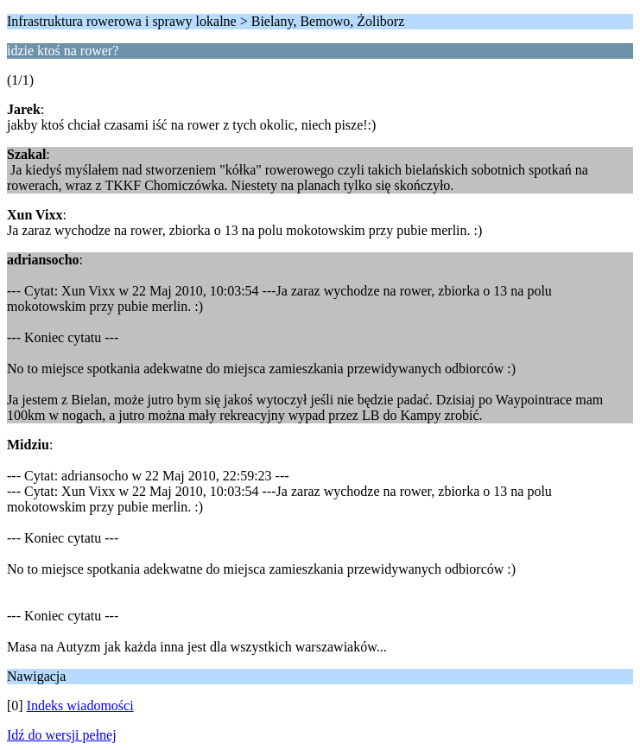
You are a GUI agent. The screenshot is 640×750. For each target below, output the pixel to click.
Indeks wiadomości (80, 705)
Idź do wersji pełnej (62, 735)
